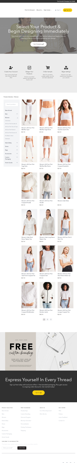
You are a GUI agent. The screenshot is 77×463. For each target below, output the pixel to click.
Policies (61, 407)
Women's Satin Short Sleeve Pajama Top (27, 231)
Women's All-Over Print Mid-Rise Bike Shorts (46, 158)
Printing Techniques (26, 420)
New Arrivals (5, 404)
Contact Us (62, 414)
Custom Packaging (7, 427)
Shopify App (24, 404)
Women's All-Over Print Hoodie (46, 195)
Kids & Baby (5, 414)
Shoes (3, 417)
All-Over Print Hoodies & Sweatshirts (11, 118)
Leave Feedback (63, 411)
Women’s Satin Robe (63, 194)
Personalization (25, 417)
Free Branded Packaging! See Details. (66, 1)
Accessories (5, 424)
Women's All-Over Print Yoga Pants (28, 158)
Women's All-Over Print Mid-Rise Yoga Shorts (46, 122)
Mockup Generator (26, 414)
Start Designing (38, 37)
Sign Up (68, 7)
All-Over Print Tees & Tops (11, 120)
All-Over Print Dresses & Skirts (11, 127)
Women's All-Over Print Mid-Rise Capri (28, 122)
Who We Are (43, 407)
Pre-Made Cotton (9, 129)
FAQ (60, 404)
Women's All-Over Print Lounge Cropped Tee (64, 304)
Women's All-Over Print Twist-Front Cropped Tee (28, 268)
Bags (3, 420)
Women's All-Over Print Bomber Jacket (46, 304)
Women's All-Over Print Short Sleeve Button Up (64, 268)
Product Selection (8, 90)
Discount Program (26, 411)
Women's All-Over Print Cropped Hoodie (28, 195)
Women (16, 90)
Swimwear (7, 132)
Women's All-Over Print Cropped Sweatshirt (64, 158)
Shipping (23, 424)
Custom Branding (25, 407)
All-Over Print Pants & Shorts (10, 124)
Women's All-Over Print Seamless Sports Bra (64, 122)
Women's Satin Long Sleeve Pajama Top (47, 231)
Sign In (58, 7)
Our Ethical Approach (46, 404)
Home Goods (5, 430)
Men (3, 407)
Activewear (7, 114)
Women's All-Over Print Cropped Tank (46, 268)
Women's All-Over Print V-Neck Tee (65, 231)
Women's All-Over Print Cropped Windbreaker (28, 304)
